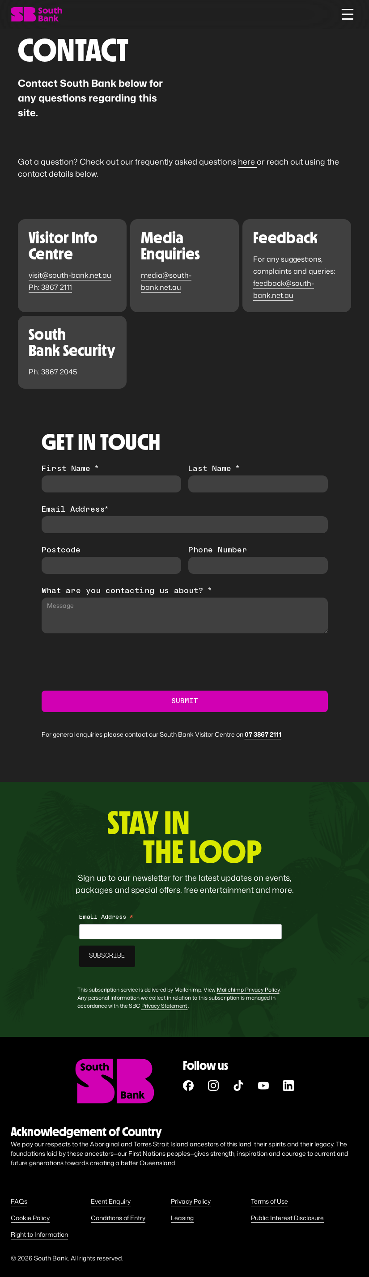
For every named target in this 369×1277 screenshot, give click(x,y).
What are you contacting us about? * (127, 591)
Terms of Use (269, 1201)
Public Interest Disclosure (287, 1217)
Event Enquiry (111, 1201)
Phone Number (217, 550)
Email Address (106, 919)
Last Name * (213, 469)
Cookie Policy (30, 1217)
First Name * (70, 469)
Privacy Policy (191, 1201)
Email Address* (75, 509)
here (247, 161)
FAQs (19, 1201)
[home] (36, 14)
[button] (347, 14)
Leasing (182, 1217)
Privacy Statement (164, 1006)
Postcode (61, 550)
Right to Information (39, 1234)
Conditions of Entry (118, 1217)
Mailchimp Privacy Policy (248, 989)
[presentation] (110, 662)
